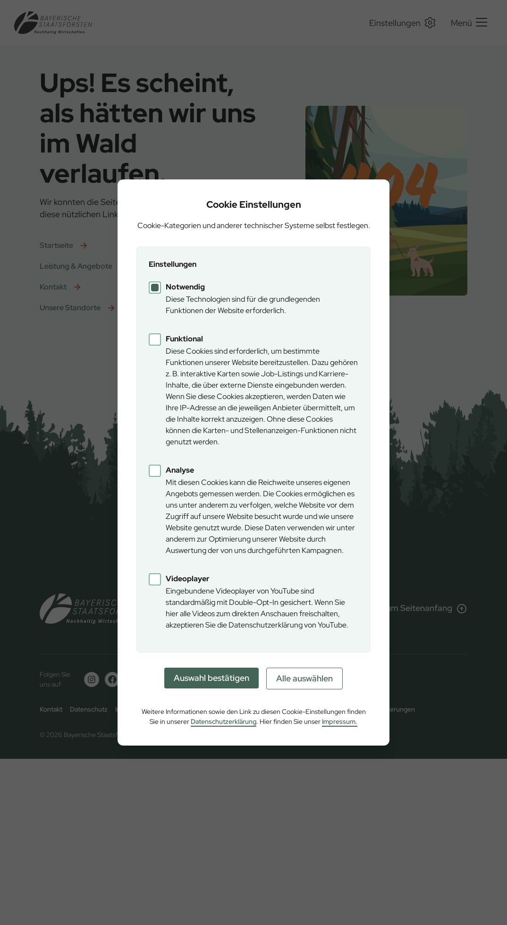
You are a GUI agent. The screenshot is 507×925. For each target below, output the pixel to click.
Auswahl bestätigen (211, 677)
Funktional (184, 339)
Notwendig (185, 287)
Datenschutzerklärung (223, 721)
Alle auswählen (304, 678)
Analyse (180, 470)
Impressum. (339, 721)
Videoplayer (188, 579)
